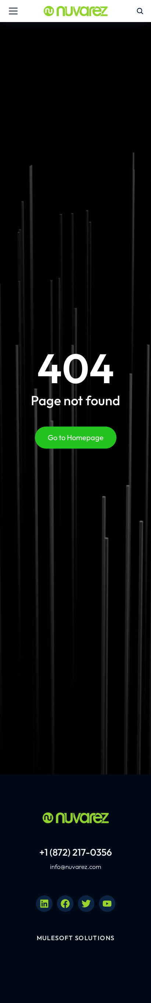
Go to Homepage (76, 437)
